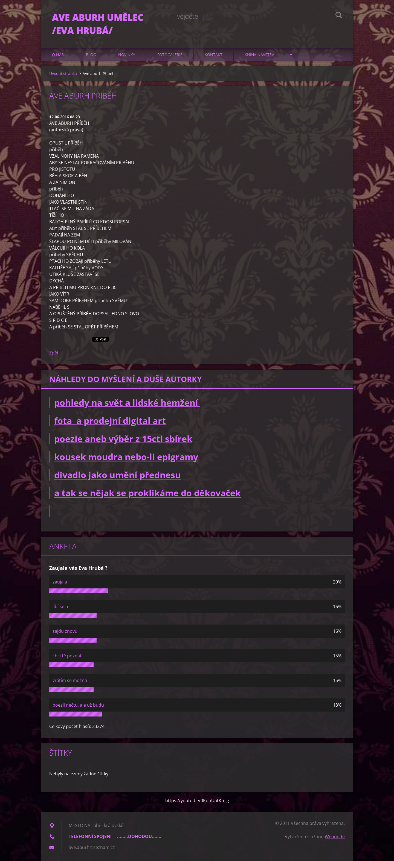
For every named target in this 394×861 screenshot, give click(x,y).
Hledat (338, 16)
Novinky (126, 54)
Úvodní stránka (63, 73)
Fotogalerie (169, 54)
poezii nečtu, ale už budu (78, 705)
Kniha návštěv (259, 54)
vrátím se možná (70, 680)
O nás (58, 54)
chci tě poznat (67, 656)
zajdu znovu (65, 631)
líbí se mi (62, 606)
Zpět (54, 353)
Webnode (335, 837)
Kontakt (213, 54)
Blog (91, 54)
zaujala (60, 582)
